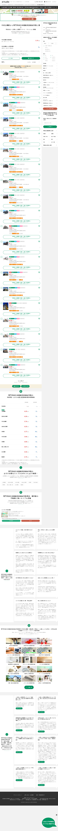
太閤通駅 (4, 482)
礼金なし (46, 47)
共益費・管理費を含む (48, 45)
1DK (46, 57)
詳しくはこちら (19, 708)
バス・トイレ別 (14, 79)
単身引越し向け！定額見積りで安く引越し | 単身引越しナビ (37, 799)
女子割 (18, 71)
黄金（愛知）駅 (10, 484)
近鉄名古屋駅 (10, 482)
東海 (44, 139)
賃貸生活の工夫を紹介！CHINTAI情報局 (29, 798)
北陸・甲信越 (53, 136)
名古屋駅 (17, 484)
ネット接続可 (21, 79)
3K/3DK (46, 60)
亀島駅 (22, 484)
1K (52, 55)
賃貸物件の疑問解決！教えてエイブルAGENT (11, 798)
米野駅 (30, 482)
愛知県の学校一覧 (10, 4)
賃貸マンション (12, 102)
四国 (52, 139)
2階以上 (18, 79)
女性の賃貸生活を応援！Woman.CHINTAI (47, 798)
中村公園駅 (17, 482)
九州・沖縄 (53, 142)
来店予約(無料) (11, 520)
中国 (44, 142)
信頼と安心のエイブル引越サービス (16, 799)
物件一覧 (30, 520)
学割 (15, 71)
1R (45, 55)
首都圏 (44, 133)
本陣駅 (3, 484)
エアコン (10, 79)
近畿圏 (52, 133)
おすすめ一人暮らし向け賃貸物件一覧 (30, 4)
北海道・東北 (45, 136)
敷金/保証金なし (47, 49)
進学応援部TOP (4, 4)
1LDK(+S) (53, 57)
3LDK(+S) (53, 60)
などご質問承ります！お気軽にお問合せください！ (21, 83)
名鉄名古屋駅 (24, 482)
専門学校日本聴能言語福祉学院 (19, 4)
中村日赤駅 (35, 482)
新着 (10, 272)
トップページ (54, 1)
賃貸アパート (12, 71)
